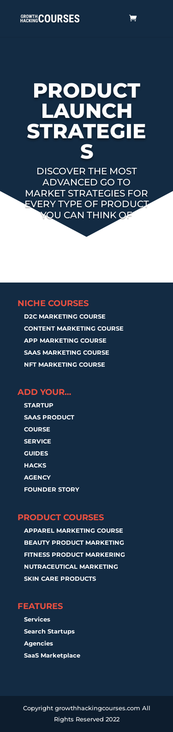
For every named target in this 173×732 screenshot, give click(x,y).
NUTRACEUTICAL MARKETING (71, 566)
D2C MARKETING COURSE (65, 316)
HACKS (35, 465)
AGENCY (37, 477)
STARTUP (39, 405)
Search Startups (49, 631)
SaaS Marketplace (52, 655)
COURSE (37, 429)
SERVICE (37, 441)
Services (37, 619)
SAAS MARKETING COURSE (66, 352)
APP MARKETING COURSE (65, 340)
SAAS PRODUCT (49, 417)
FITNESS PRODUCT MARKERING (74, 554)
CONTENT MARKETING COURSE (74, 328)
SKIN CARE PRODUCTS (60, 578)
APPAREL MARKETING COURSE (73, 530)
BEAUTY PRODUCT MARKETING (74, 542)
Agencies (38, 643)
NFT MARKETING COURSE (64, 364)
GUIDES (36, 453)
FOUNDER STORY (51, 489)
